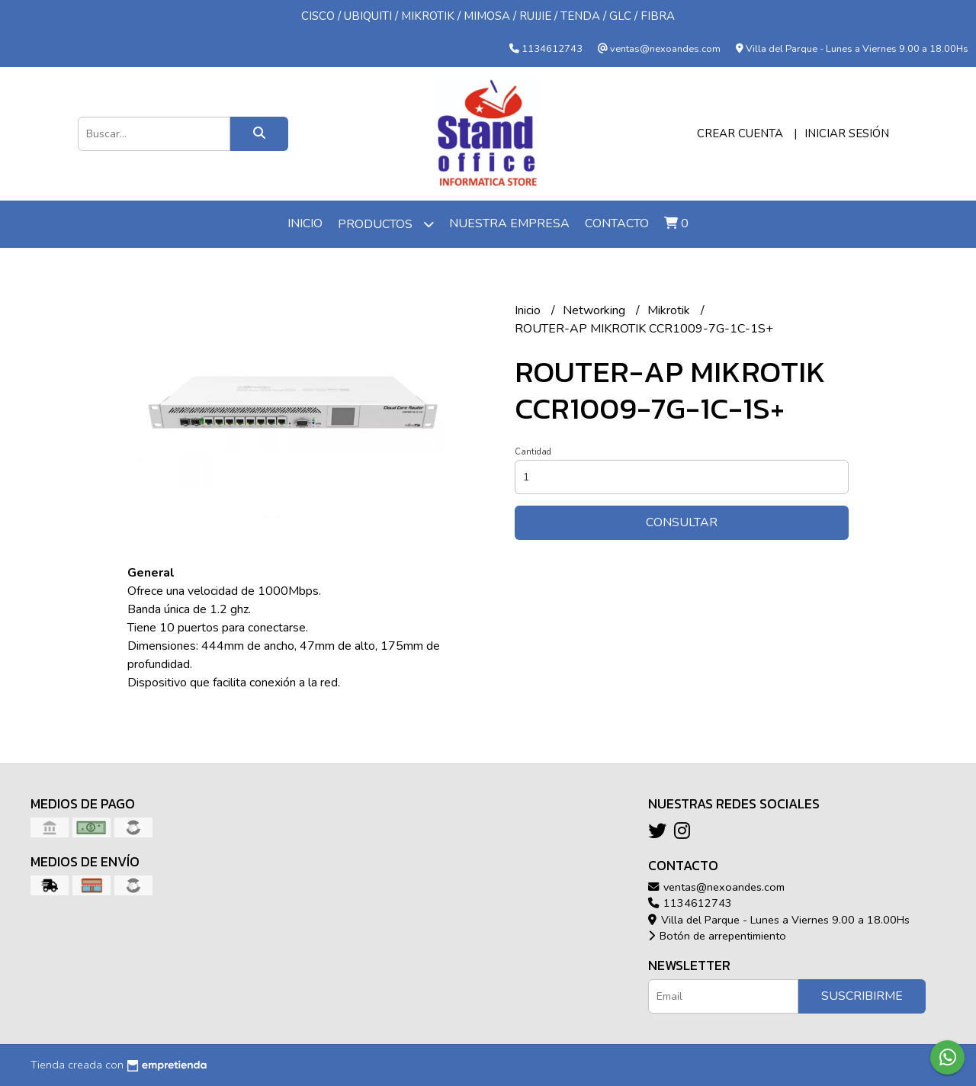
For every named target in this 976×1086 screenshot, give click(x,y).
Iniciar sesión (846, 133)
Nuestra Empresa (509, 223)
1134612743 (690, 903)
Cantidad (533, 452)
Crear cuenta (740, 133)
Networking (595, 310)
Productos (386, 224)
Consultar (682, 522)
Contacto (617, 223)
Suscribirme (862, 996)
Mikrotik (670, 310)
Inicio (305, 223)
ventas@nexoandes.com (716, 887)
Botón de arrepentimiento (717, 935)
